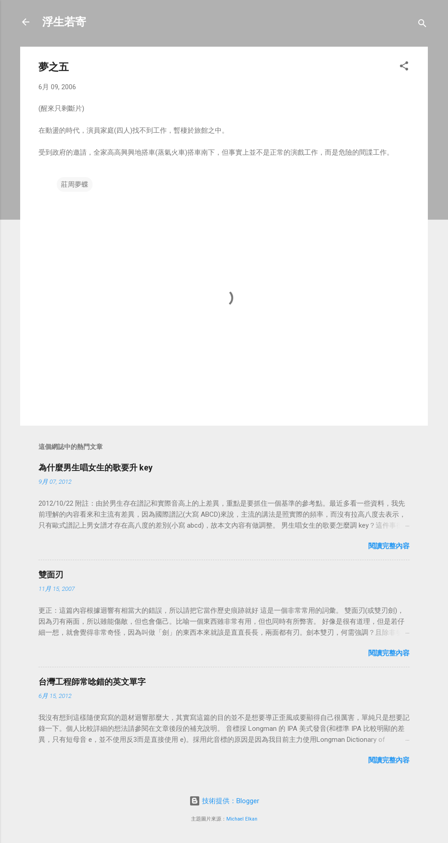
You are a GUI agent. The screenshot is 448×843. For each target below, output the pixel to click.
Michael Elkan (241, 819)
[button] (404, 67)
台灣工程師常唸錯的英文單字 (92, 681)
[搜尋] (422, 25)
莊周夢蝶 (74, 184)
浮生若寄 (64, 22)
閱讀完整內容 (389, 546)
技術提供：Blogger (224, 801)
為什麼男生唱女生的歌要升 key (95, 467)
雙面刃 (50, 574)
